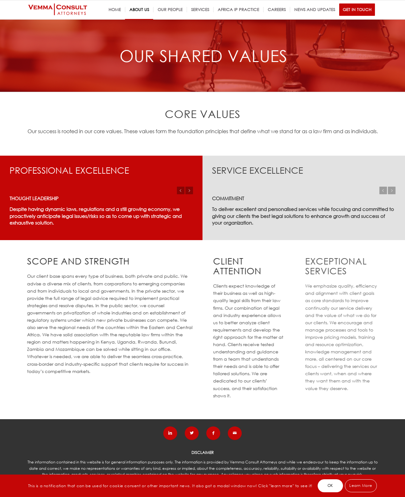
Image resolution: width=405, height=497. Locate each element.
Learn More (360, 485)
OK (330, 485)
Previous (180, 190)
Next (189, 190)
